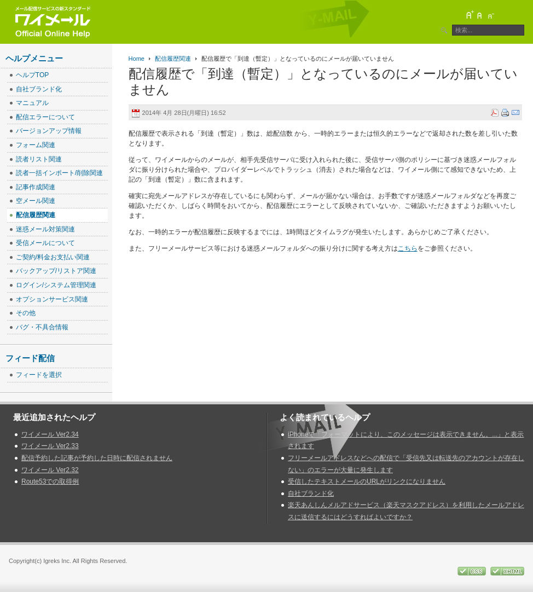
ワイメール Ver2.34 (50, 434)
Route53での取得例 (50, 481)
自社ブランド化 (311, 493)
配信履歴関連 (173, 58)
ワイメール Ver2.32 (50, 470)
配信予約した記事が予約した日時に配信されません (96, 458)
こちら (408, 248)
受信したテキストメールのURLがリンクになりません (366, 481)
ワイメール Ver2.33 (50, 446)
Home (136, 58)
